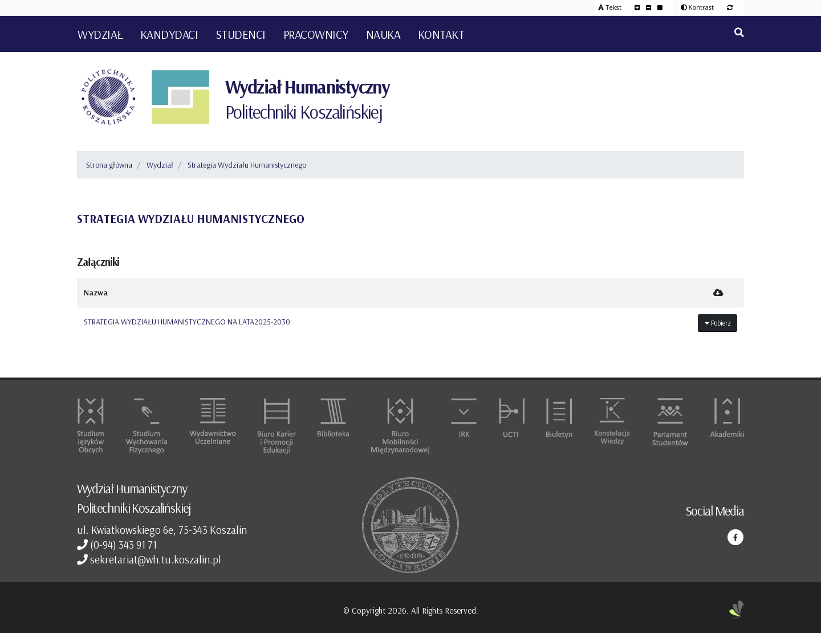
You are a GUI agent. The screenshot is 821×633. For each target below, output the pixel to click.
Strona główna (109, 165)
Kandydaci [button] (169, 34)
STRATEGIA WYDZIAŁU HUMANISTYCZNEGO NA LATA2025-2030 (187, 321)
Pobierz (718, 322)
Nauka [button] (383, 34)
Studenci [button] (241, 34)
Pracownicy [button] (315, 34)
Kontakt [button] (441, 34)
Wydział (160, 165)
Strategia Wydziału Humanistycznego (247, 165)
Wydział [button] (100, 34)
